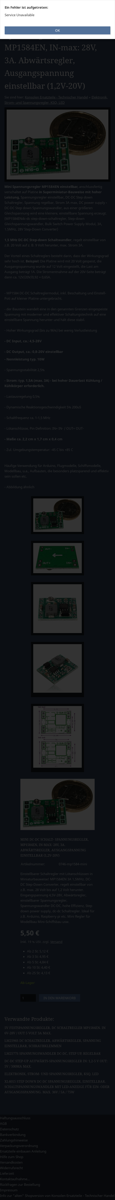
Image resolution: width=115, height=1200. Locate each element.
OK (57, 30)
